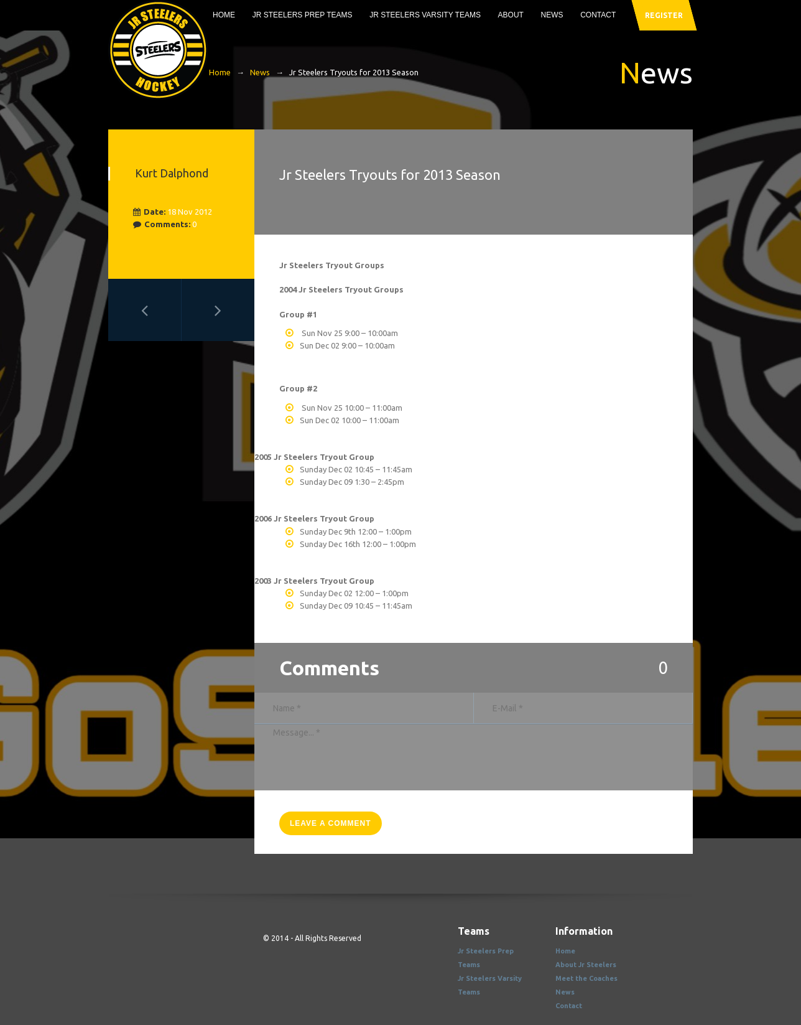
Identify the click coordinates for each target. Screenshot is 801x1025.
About (511, 15)
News (552, 15)
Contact (598, 15)
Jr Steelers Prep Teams (302, 15)
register (664, 15)
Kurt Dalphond (171, 173)
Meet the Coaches (586, 978)
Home (224, 15)
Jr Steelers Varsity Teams (425, 15)
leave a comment (330, 823)
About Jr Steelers (585, 964)
